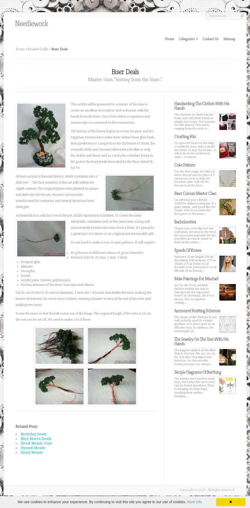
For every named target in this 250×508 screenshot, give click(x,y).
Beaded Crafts (38, 49)
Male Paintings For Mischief (196, 279)
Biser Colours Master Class (195, 193)
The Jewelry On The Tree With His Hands (201, 341)
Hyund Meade (33, 448)
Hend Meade (32, 452)
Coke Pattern (184, 165)
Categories (188, 38)
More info (194, 502)
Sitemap (229, 38)
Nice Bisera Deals (36, 439)
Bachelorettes (185, 222)
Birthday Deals (34, 434)
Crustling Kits (185, 136)
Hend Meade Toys (36, 443)
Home (20, 49)
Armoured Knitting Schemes (197, 311)
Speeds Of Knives (187, 250)
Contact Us (210, 38)
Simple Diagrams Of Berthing (197, 372)
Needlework (31, 23)
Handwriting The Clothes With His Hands (201, 106)
